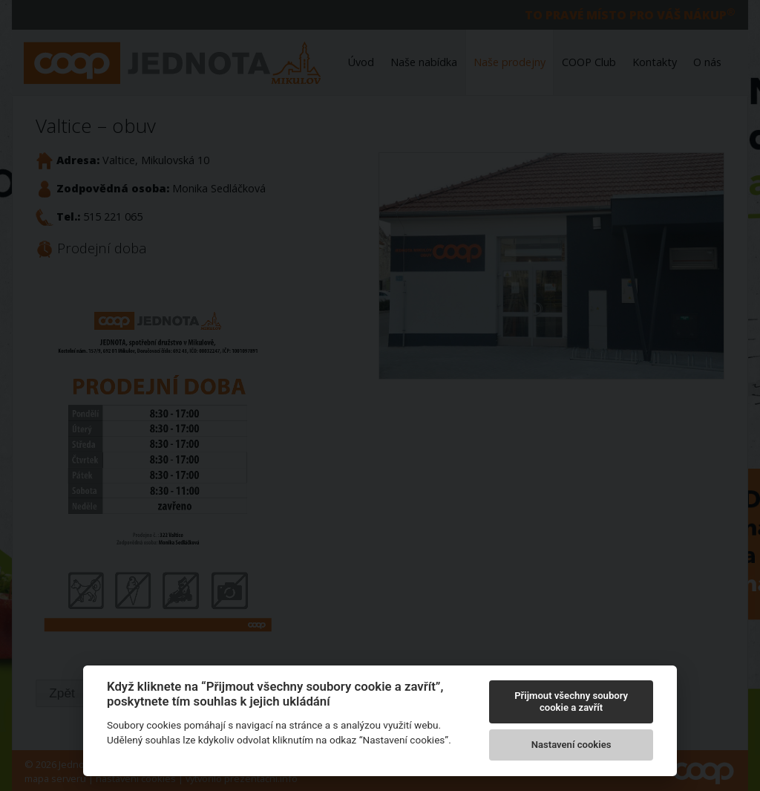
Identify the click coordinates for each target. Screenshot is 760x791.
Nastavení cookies (571, 744)
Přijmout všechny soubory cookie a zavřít (571, 701)
